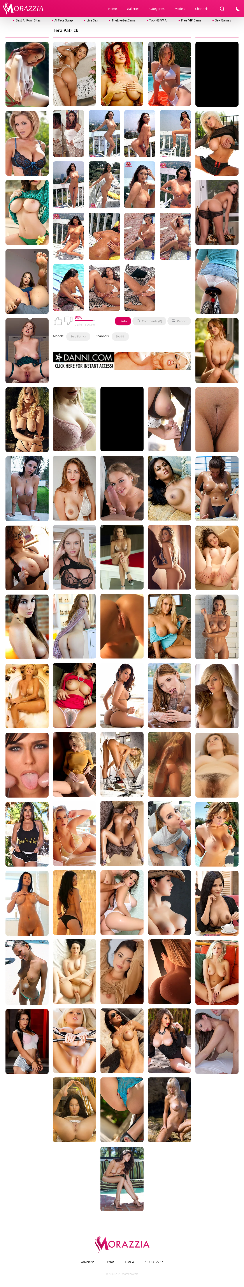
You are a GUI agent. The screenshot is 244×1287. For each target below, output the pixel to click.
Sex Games (223, 20)
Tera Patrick (78, 336)
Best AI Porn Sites (28, 20)
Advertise (87, 1262)
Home (112, 9)
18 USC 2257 (154, 1262)
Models (180, 9)
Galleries (133, 9)
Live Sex (92, 20)
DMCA (129, 1262)
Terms (109, 1262)
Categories (157, 9)
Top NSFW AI (158, 20)
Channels (201, 9)
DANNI (120, 336)
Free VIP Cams (191, 20)
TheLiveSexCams (123, 20)
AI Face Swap (63, 20)
